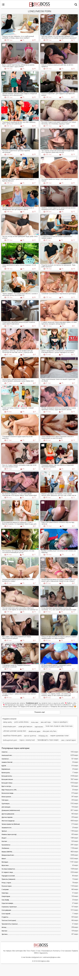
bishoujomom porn (10, 740)
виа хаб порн (46, 722)
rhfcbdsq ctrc (43, 736)
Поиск (33, 951)
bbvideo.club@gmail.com (34, 957)
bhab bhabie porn (9, 727)
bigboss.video (45, 961)
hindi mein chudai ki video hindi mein (59, 726)
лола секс (34, 722)
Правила (75, 951)
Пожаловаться (46, 951)
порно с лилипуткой (27, 740)
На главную (7, 951)
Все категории (18, 951)
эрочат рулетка (30, 736)
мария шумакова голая (59, 736)
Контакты (56, 951)
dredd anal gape (34, 731)
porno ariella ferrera (21, 722)
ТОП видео (21, 706)
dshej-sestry (7, 722)
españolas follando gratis (12, 736)
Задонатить (44, 953)
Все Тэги (27, 951)
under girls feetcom (25, 727)
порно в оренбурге (60, 722)
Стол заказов (66, 951)
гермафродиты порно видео (48, 740)
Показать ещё (39, 712)
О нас (38, 951)
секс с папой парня (68, 740)
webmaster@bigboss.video (51, 957)
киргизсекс (39, 727)
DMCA (36, 953)
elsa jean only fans (49, 731)
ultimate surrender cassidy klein (14, 731)
